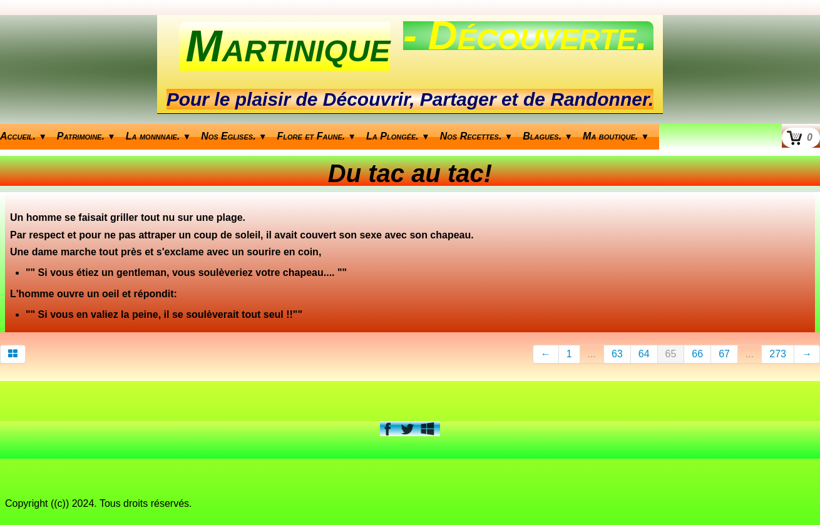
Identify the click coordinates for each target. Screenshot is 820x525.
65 (671, 354)
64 (644, 354)
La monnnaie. (158, 136)
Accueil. (23, 136)
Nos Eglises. (234, 136)
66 (697, 354)
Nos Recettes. (476, 136)
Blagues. (548, 136)
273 (777, 354)
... (592, 354)
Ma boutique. (616, 136)
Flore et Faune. (317, 136)
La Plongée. (398, 136)
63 (617, 354)
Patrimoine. (86, 136)
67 (724, 354)
